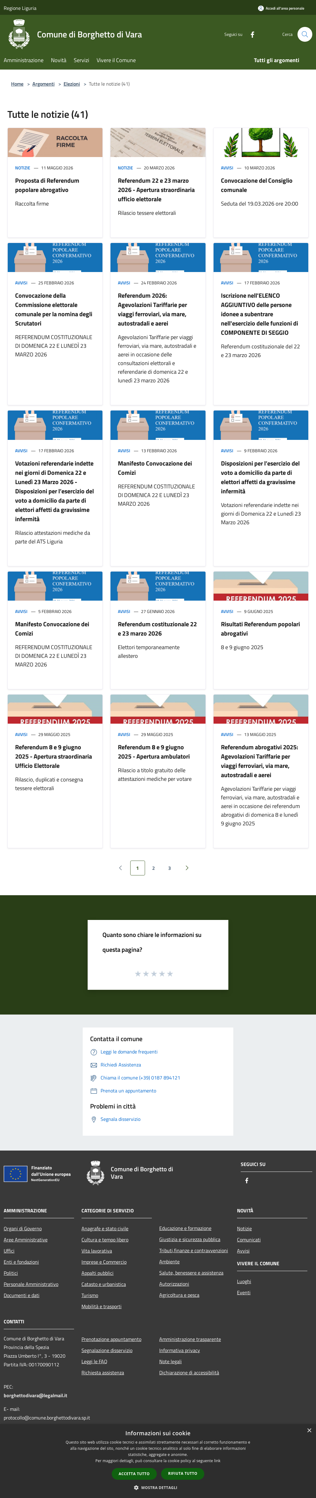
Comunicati (249, 1239)
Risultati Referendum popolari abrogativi (260, 628)
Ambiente (169, 1261)
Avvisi (227, 167)
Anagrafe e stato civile (104, 1228)
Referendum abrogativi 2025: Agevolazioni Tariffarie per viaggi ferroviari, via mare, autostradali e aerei (259, 761)
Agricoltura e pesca (179, 1295)
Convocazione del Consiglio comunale (257, 185)
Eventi (244, 1292)
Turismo (89, 1295)
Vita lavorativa (96, 1250)
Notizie (22, 167)
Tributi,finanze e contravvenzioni (193, 1250)
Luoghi (244, 1281)
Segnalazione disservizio (106, 1350)
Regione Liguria (20, 8)
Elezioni (72, 83)
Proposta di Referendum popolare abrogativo (47, 185)
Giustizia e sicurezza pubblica (189, 1239)
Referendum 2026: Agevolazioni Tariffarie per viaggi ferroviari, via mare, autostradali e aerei (152, 309)
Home (17, 83)
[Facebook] (250, 34)
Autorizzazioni (174, 1283)
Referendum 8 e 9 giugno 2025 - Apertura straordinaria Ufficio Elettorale (53, 756)
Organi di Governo (23, 1228)
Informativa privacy (179, 1350)
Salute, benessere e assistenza (191, 1272)
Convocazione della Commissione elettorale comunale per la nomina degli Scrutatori (53, 309)
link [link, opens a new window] (217, 1460)
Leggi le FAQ (94, 1361)
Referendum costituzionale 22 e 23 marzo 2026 (157, 628)
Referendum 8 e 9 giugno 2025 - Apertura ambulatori (154, 751)
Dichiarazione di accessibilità (189, 1372)
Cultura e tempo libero (104, 1239)
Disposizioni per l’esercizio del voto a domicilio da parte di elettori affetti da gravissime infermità (260, 477)
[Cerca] (304, 34)
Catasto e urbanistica (103, 1284)
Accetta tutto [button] (134, 1473)
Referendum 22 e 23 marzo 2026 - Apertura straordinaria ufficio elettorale (156, 190)
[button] (158, 1487)
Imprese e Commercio (104, 1262)
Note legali (170, 1361)
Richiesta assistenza (102, 1372)
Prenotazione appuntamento (111, 1339)
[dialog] (158, 1461)
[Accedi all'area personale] (281, 8)
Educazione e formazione (185, 1228)
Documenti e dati (22, 1295)
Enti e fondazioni (21, 1262)
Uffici (9, 1250)
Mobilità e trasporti (101, 1306)
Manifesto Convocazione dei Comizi (155, 467)
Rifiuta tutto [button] (183, 1473)
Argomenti (43, 83)
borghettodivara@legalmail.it (35, 1395)
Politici (11, 1273)
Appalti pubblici (97, 1273)
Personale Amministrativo (31, 1284)
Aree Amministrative (26, 1239)
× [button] (309, 1430)
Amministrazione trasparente (190, 1339)
